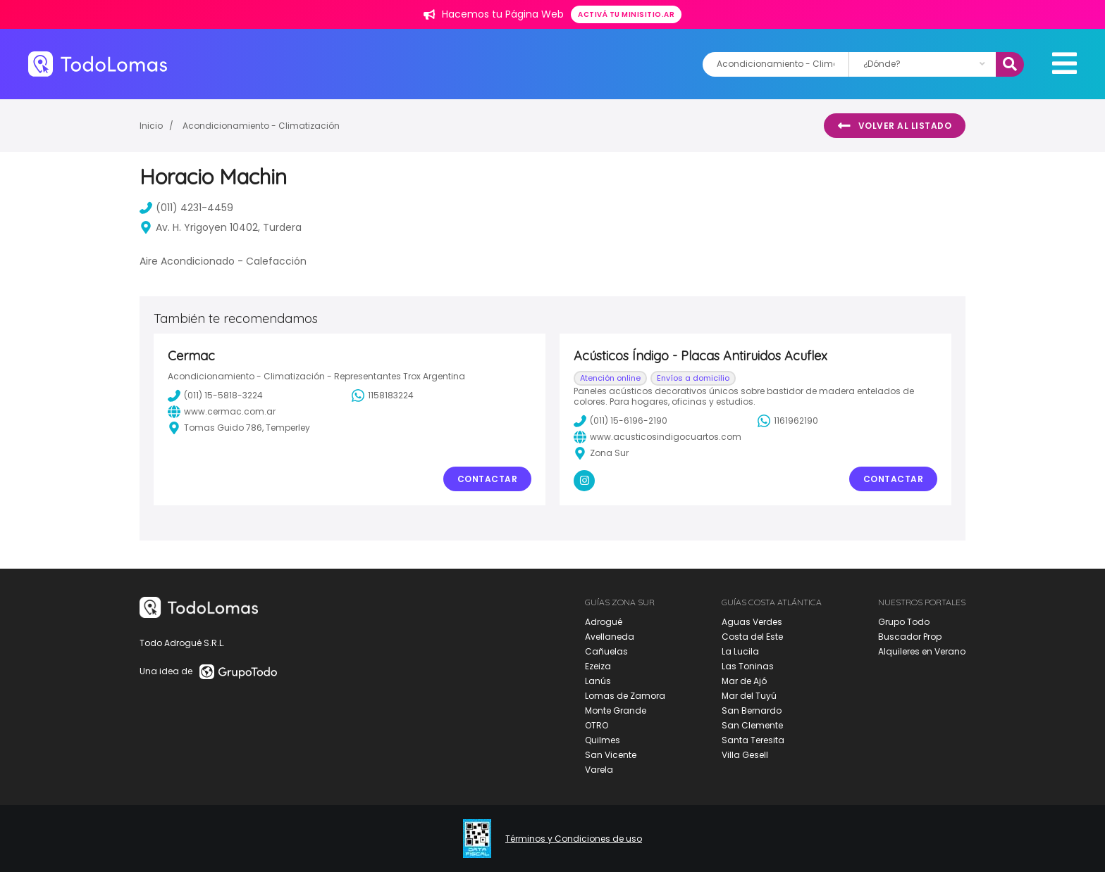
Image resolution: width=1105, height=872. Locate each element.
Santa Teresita (753, 740)
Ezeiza (598, 666)
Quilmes (602, 740)
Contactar (487, 479)
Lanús (598, 681)
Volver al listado (894, 126)
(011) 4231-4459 (186, 207)
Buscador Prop (910, 637)
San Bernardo (752, 710)
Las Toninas (748, 666)
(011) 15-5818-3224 (215, 395)
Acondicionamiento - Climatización (261, 126)
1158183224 (383, 395)
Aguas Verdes (752, 622)
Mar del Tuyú (749, 696)
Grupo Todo (904, 622)
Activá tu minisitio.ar (626, 14)
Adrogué (603, 622)
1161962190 (788, 421)
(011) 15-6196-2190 (620, 421)
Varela (599, 770)
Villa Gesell (745, 755)
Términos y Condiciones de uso (573, 839)
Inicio (151, 126)
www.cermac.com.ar (222, 411)
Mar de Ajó (744, 681)
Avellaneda (609, 637)
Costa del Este (752, 637)
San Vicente (610, 755)
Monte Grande (615, 710)
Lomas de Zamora (625, 696)
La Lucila (740, 651)
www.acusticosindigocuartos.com (657, 437)
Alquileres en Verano (921, 651)
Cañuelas (606, 651)
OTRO (596, 725)
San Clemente (752, 725)
